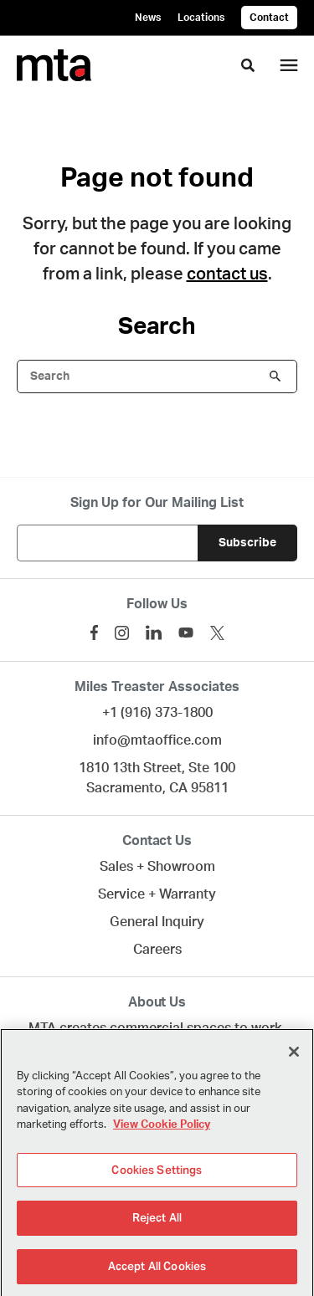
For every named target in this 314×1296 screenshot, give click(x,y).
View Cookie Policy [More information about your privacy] (161, 1130)
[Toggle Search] (248, 65)
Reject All (157, 1224)
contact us (227, 274)
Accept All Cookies (157, 1272)
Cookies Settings (156, 1175)
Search (275, 376)
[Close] (293, 1056)
